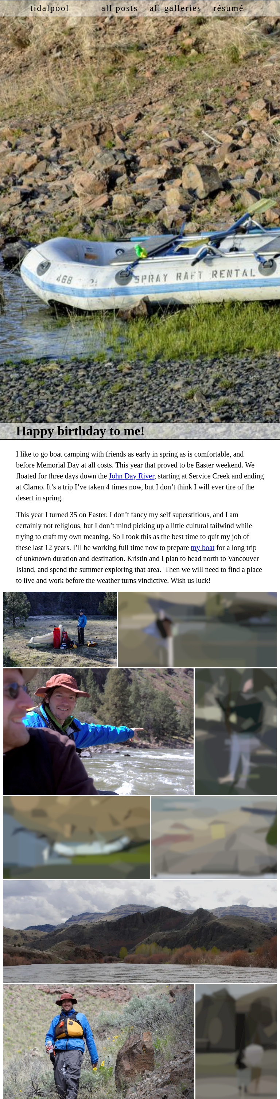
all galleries (176, 8)
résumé (228, 8)
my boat (202, 547)
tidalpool (49, 8)
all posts (119, 8)
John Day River (131, 476)
